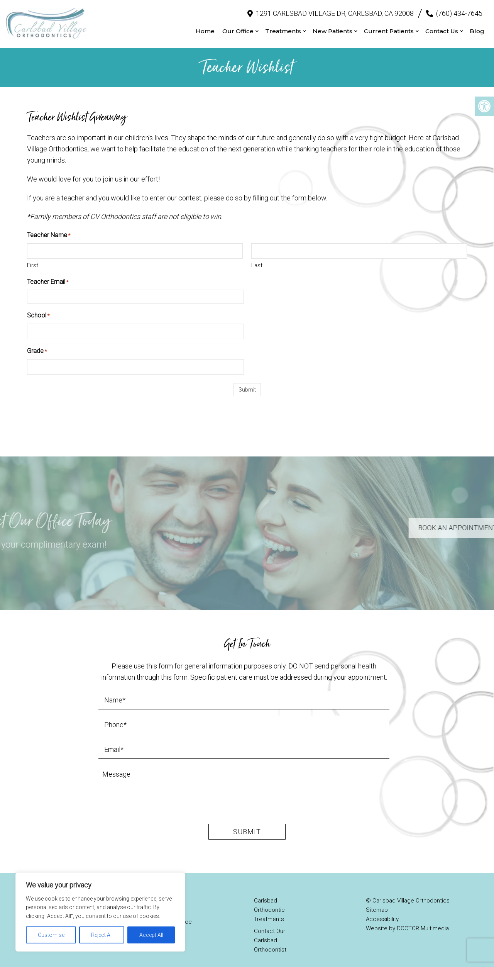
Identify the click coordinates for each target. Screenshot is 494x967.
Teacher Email (47, 274)
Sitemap (377, 902)
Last (256, 257)
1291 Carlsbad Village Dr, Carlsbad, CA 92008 (335, 9)
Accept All (151, 935)
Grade (37, 344)
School (38, 308)
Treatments (283, 27)
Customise (51, 935)
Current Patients (389, 27)
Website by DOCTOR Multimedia (407, 921)
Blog (477, 27)
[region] (100, 912)
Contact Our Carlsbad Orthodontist (270, 933)
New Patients (332, 27)
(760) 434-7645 (459, 9)
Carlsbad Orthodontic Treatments (269, 902)
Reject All (102, 935)
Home (205, 27)
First (32, 257)
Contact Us (441, 27)
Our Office (238, 27)
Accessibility (382, 911)
